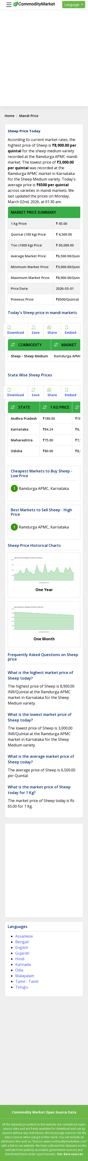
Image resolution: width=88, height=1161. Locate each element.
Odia (19, 970)
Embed (70, 330)
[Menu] (8, 4)
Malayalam (24, 975)
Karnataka (19, 429)
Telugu (21, 987)
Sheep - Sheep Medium (29, 356)
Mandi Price (28, 115)
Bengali (22, 941)
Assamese (24, 936)
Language (72, 4)
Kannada (23, 964)
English (21, 947)
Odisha (16, 451)
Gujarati (22, 953)
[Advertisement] (44, 62)
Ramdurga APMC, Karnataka (44, 488)
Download (15, 330)
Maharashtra (22, 440)
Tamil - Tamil (26, 981)
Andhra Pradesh (24, 418)
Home (9, 115)
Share (52, 330)
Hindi (19, 958)
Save (36, 330)
